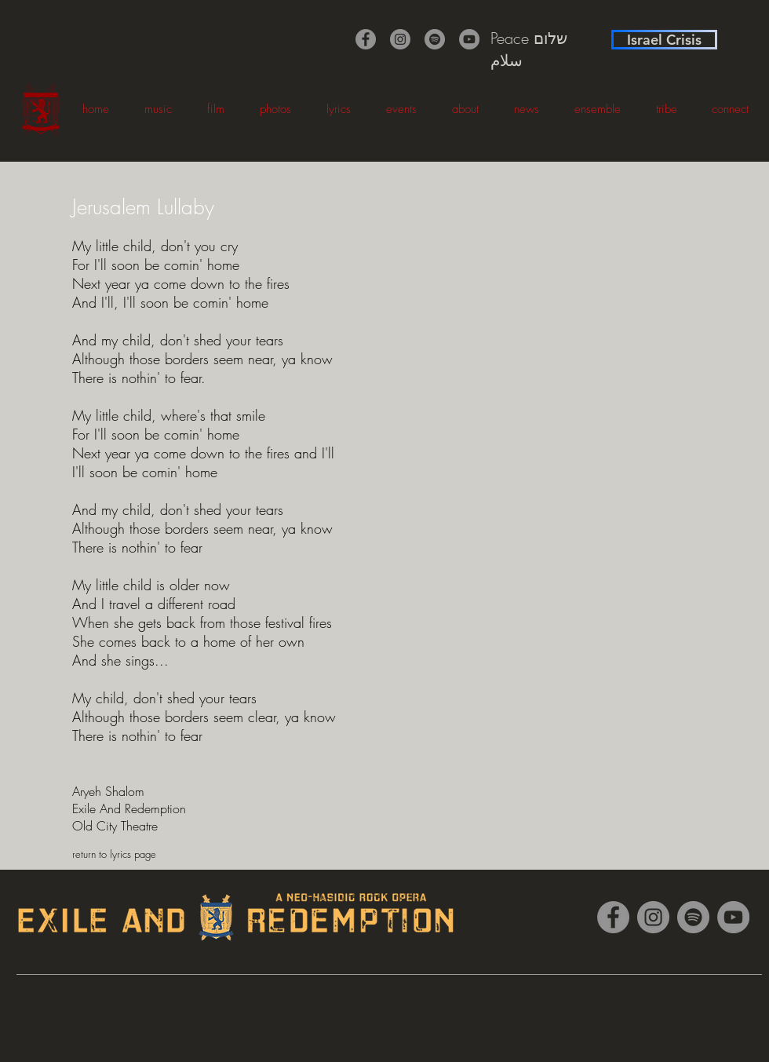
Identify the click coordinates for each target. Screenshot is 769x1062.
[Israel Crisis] (664, 39)
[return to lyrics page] (128, 854)
